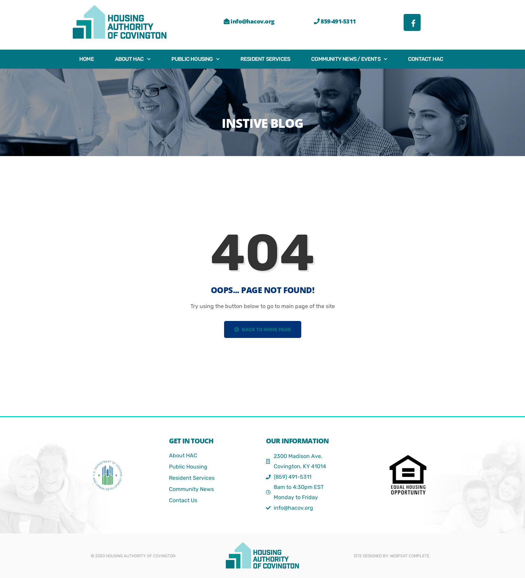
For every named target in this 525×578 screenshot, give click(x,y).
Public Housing (195, 59)
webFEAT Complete (409, 556)
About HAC (132, 59)
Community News (191, 489)
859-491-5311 (335, 21)
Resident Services (265, 59)
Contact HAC (425, 59)
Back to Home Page (262, 330)
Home (86, 59)
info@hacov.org (249, 21)
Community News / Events (349, 59)
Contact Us (183, 500)
